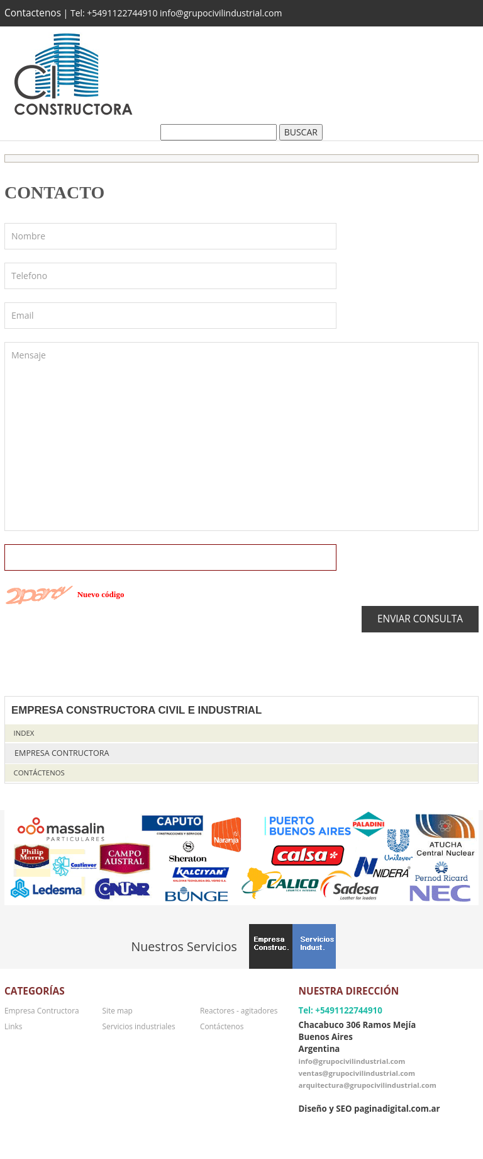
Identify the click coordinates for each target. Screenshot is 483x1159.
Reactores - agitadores (238, 1010)
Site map (117, 1010)
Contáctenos (39, 772)
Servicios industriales (138, 1026)
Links (13, 1026)
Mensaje (241, 436)
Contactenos (32, 13)
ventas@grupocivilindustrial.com (356, 1073)
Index (24, 733)
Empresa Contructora (61, 753)
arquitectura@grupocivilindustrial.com (367, 1085)
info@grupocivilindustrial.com (351, 1061)
